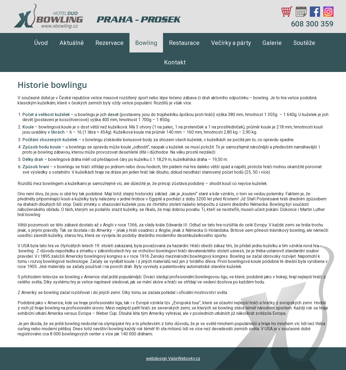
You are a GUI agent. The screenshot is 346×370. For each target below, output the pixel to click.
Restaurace (184, 42)
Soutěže (304, 42)
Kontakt (175, 62)
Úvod (41, 42)
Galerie (272, 42)
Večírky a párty (231, 42)
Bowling (146, 42)
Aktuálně (71, 42)
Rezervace (109, 42)
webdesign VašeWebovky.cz (173, 358)
